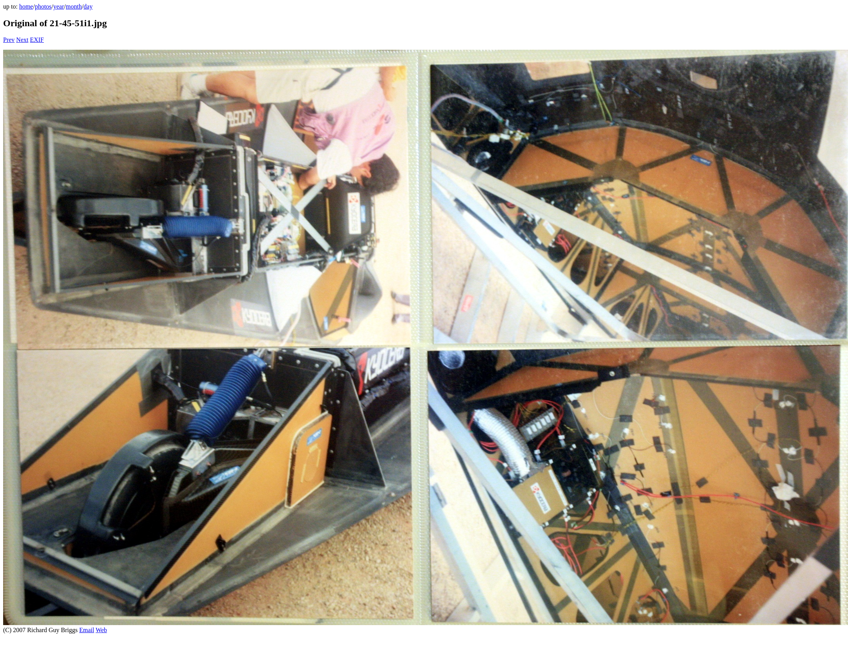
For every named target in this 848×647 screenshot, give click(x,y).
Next (22, 39)
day (87, 6)
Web (101, 630)
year (58, 6)
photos (43, 6)
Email (86, 630)
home (26, 6)
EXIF (37, 39)
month (74, 6)
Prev (8, 39)
